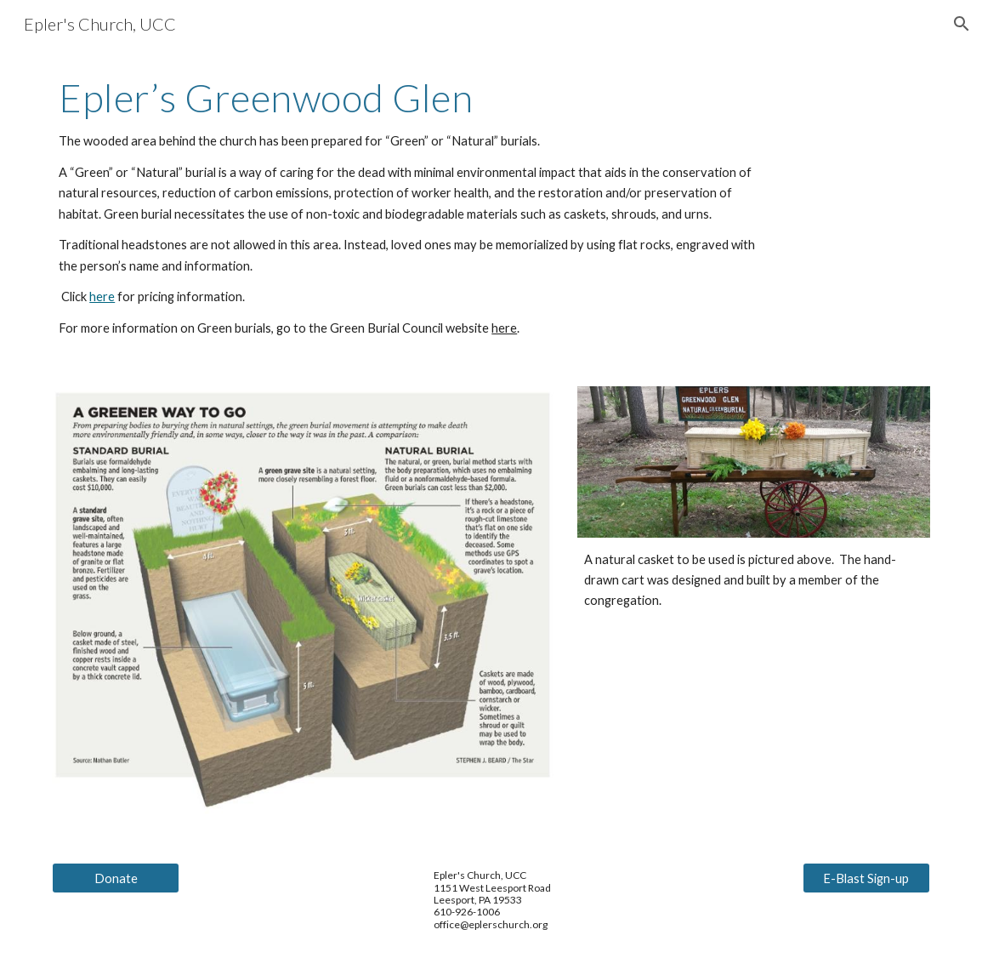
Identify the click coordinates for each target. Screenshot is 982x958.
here (102, 296)
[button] (961, 23)
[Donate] (116, 878)
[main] (416, 206)
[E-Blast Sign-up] (866, 878)
